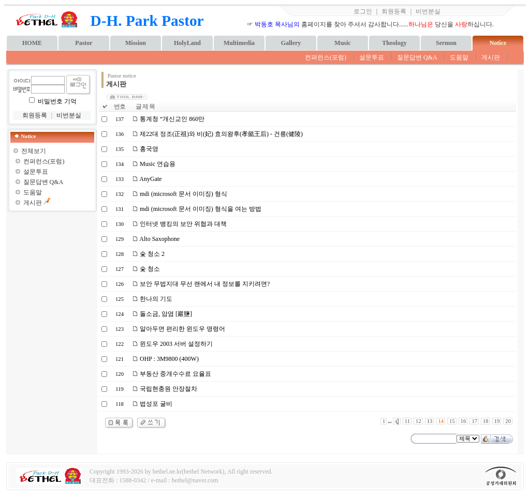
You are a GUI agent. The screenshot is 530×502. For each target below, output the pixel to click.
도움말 (459, 57)
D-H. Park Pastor (147, 20)
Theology (394, 43)
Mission (135, 43)
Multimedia (239, 43)
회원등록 (393, 11)
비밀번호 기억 (57, 101)
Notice (498, 43)
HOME (32, 43)
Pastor (83, 43)
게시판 (490, 57)
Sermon (446, 43)
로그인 (363, 11)
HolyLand (187, 43)
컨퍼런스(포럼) (325, 57)
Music (342, 43)
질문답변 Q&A (417, 57)
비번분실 (428, 11)
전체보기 (33, 151)
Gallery (291, 43)
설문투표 (371, 57)
